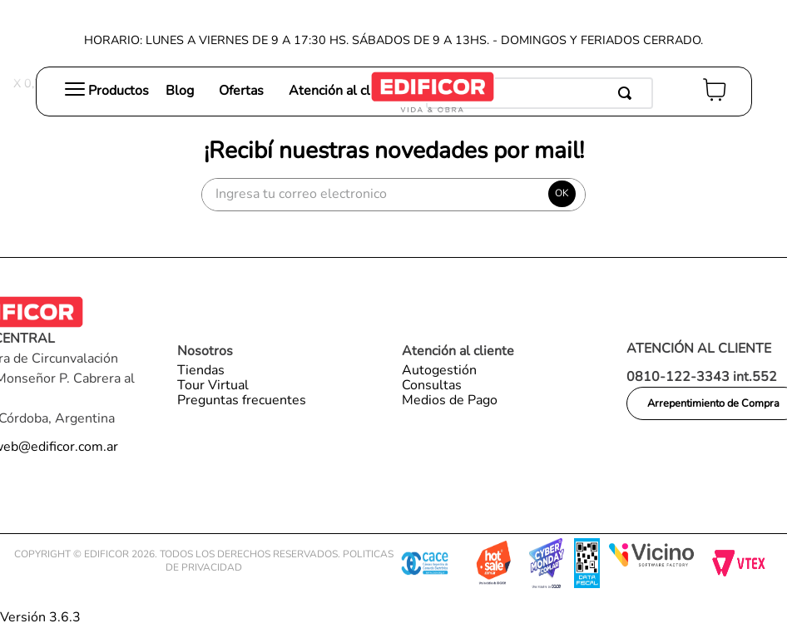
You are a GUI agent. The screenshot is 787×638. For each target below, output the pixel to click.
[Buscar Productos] (628, 93)
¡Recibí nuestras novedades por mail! (394, 150)
